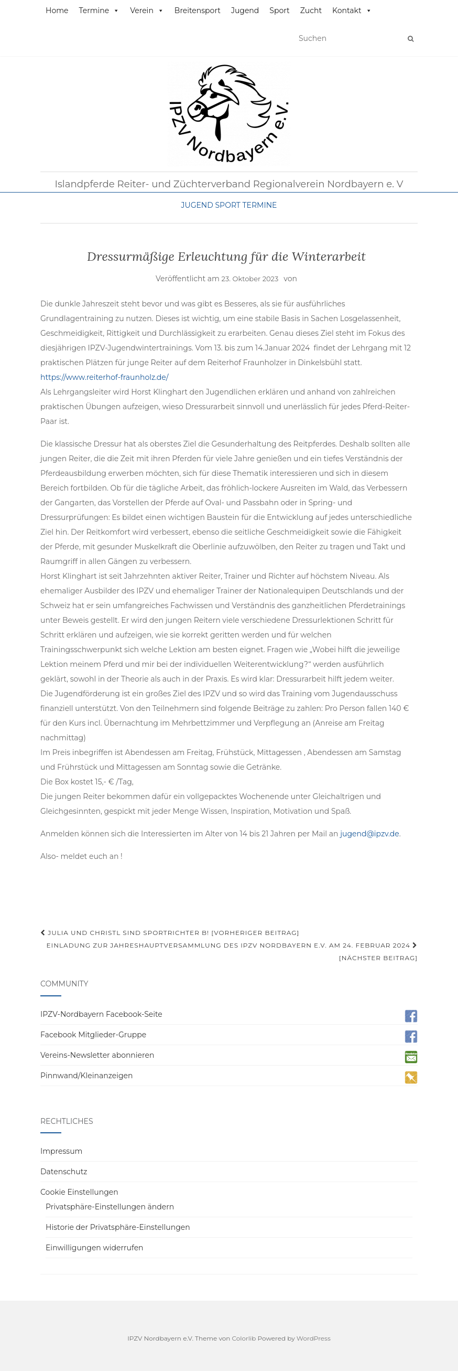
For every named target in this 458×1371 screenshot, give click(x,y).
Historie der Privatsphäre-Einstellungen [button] (118, 1227)
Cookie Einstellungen (79, 1192)
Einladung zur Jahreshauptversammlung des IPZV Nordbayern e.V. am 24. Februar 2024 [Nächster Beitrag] (232, 951)
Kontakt (352, 10)
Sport (279, 10)
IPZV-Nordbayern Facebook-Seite (101, 1014)
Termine (99, 10)
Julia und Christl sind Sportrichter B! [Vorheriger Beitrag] (169, 933)
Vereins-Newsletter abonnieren (97, 1055)
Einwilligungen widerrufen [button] (95, 1247)
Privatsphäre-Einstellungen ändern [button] (110, 1206)
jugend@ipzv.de (369, 833)
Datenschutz (63, 1171)
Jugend (245, 10)
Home (57, 10)
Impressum (61, 1151)
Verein (147, 10)
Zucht (311, 10)
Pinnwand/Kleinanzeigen (86, 1075)
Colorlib (244, 1338)
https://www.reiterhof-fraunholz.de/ (104, 377)
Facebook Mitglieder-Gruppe (93, 1034)
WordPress (314, 1338)
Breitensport (198, 10)
